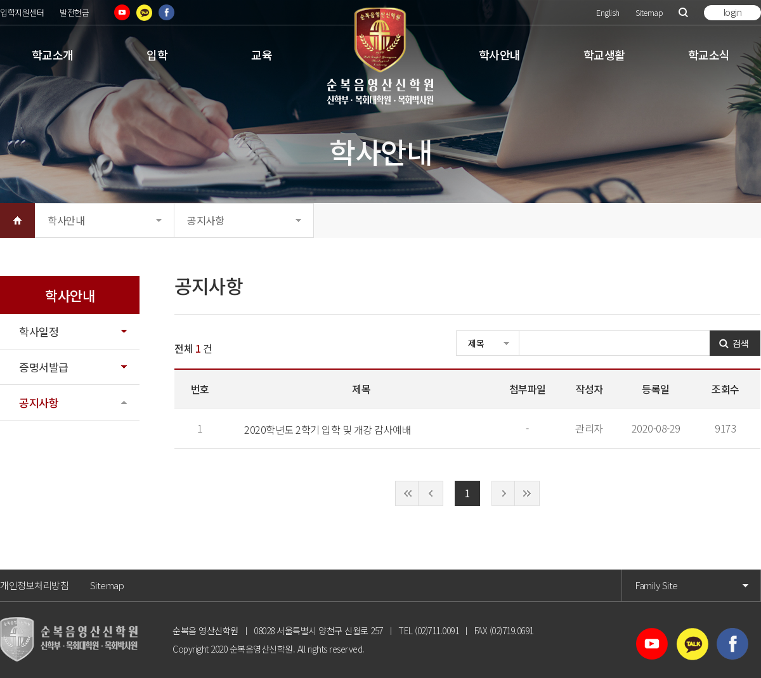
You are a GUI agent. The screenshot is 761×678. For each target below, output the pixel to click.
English (608, 12)
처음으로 (407, 493)
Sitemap (649, 12)
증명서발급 (43, 367)
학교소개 (53, 54)
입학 (156, 54)
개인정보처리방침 (34, 585)
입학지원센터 (22, 12)
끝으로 (527, 493)
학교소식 (709, 54)
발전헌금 (74, 12)
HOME (17, 220)
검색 (683, 12)
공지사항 (205, 220)
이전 (430, 493)
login (733, 12)
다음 (504, 493)
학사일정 (38, 331)
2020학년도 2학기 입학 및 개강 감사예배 (327, 429)
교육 (261, 54)
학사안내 (500, 54)
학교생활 (604, 54)
